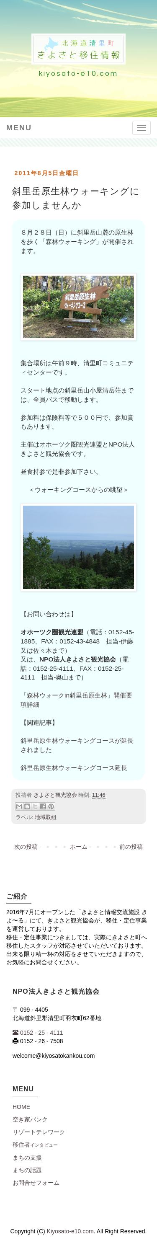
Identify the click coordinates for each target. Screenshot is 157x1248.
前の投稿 (131, 846)
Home (21, 1106)
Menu (19, 128)
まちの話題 (27, 1170)
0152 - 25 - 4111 (38, 1032)
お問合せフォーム (36, 1182)
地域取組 (46, 817)
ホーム (79, 846)
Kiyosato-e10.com (70, 1231)
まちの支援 (27, 1157)
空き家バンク (30, 1119)
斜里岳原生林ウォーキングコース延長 (74, 767)
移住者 (35, 1144)
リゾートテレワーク (39, 1132)
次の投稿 (26, 846)
